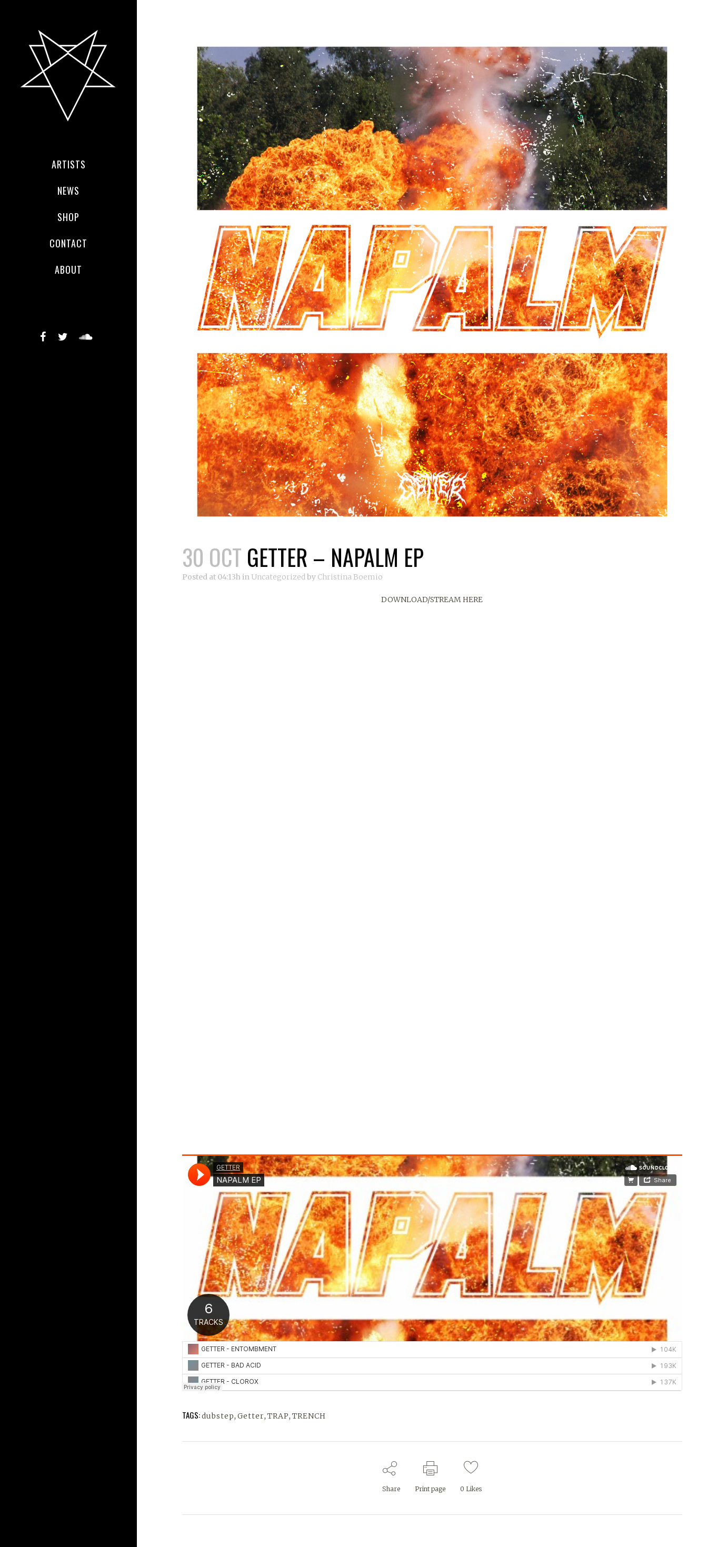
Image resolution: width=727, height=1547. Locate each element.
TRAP (278, 1416)
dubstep (218, 1416)
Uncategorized (278, 577)
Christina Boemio (350, 577)
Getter (250, 1416)
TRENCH (309, 1416)
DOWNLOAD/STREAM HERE (432, 599)
